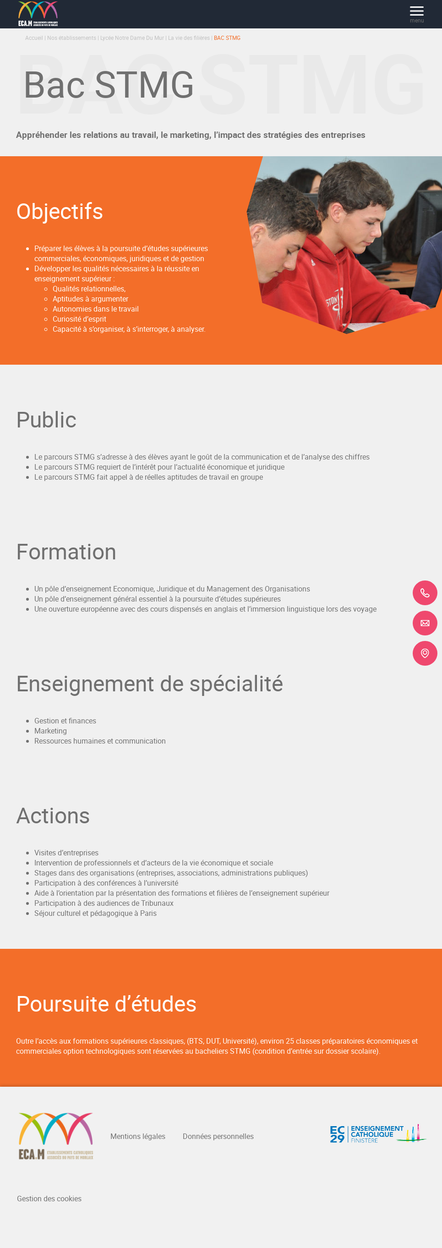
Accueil (34, 37)
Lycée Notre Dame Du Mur (132, 37)
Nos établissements (71, 37)
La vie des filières (189, 37)
